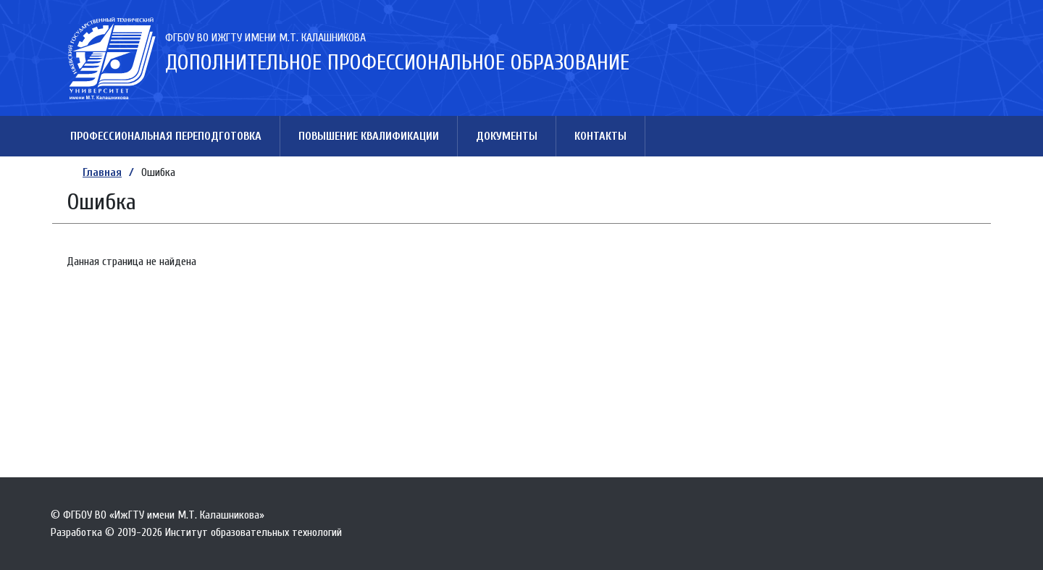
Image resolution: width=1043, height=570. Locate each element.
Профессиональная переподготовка (165, 136)
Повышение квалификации (368, 136)
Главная (102, 172)
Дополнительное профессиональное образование (397, 62)
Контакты (600, 136)
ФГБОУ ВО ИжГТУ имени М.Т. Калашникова (265, 37)
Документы (506, 136)
